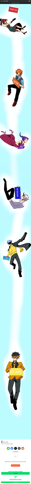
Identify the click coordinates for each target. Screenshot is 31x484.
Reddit (22, 448)
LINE (8, 448)
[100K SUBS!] (5, 1)
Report (15, 456)
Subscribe (16, 451)
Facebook (11, 448)
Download (15, 473)
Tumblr (19, 448)
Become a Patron (15, 465)
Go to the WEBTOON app (15, 482)
